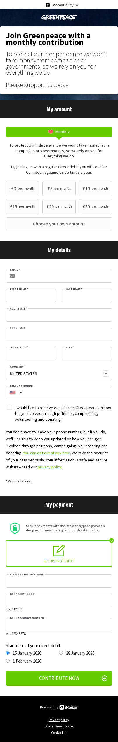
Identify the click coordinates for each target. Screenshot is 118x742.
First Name (19, 289)
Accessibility (63, 5)
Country (18, 367)
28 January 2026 (76, 653)
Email (15, 270)
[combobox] (59, 373)
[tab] (59, 132)
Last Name (74, 289)
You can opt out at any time (46, 453)
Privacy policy (59, 719)
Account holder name (27, 574)
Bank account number (27, 618)
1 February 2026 (23, 661)
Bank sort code (22, 594)
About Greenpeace (59, 726)
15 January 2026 (23, 653)
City (70, 347)
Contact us (59, 732)
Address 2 (17, 328)
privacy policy (50, 467)
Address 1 (18, 308)
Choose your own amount (46, 224)
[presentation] (59, 132)
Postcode (19, 347)
